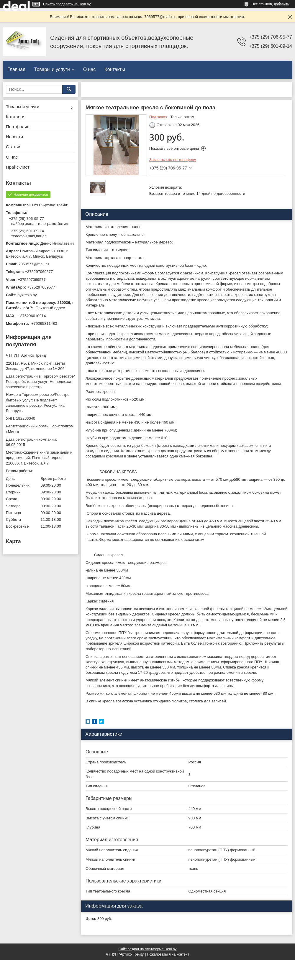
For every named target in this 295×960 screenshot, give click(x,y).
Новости (14, 136)
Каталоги (15, 116)
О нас (89, 69)
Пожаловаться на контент (168, 954)
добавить (281, 4)
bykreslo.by (27, 295)
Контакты (114, 69)
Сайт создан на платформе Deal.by (148, 949)
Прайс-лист (18, 166)
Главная (16, 69)
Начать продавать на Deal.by (67, 4)
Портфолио (18, 126)
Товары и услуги (52, 69)
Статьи (13, 146)
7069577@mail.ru (34, 264)
